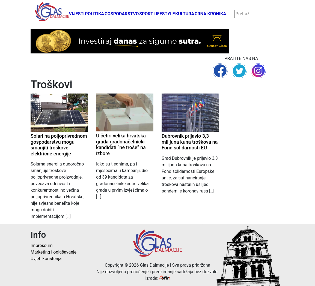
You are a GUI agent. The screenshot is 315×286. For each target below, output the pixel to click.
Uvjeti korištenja (46, 258)
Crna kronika (210, 13)
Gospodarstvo (122, 13)
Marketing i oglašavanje (53, 252)
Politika (94, 13)
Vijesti (77, 13)
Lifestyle (164, 13)
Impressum (42, 245)
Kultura (184, 13)
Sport (146, 13)
